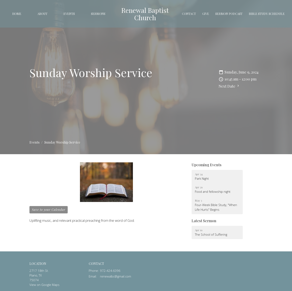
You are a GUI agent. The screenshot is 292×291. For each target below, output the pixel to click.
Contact (189, 14)
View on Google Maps (44, 285)
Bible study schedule (267, 14)
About (42, 14)
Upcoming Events (206, 164)
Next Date (229, 86)
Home (16, 14)
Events (69, 14)
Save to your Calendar (48, 209)
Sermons (98, 14)
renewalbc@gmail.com (115, 276)
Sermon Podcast (229, 14)
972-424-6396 (110, 271)
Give (205, 14)
